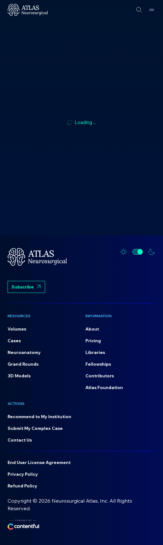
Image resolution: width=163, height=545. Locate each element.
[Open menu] (151, 10)
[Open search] (139, 10)
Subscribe (26, 287)
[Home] (28, 10)
